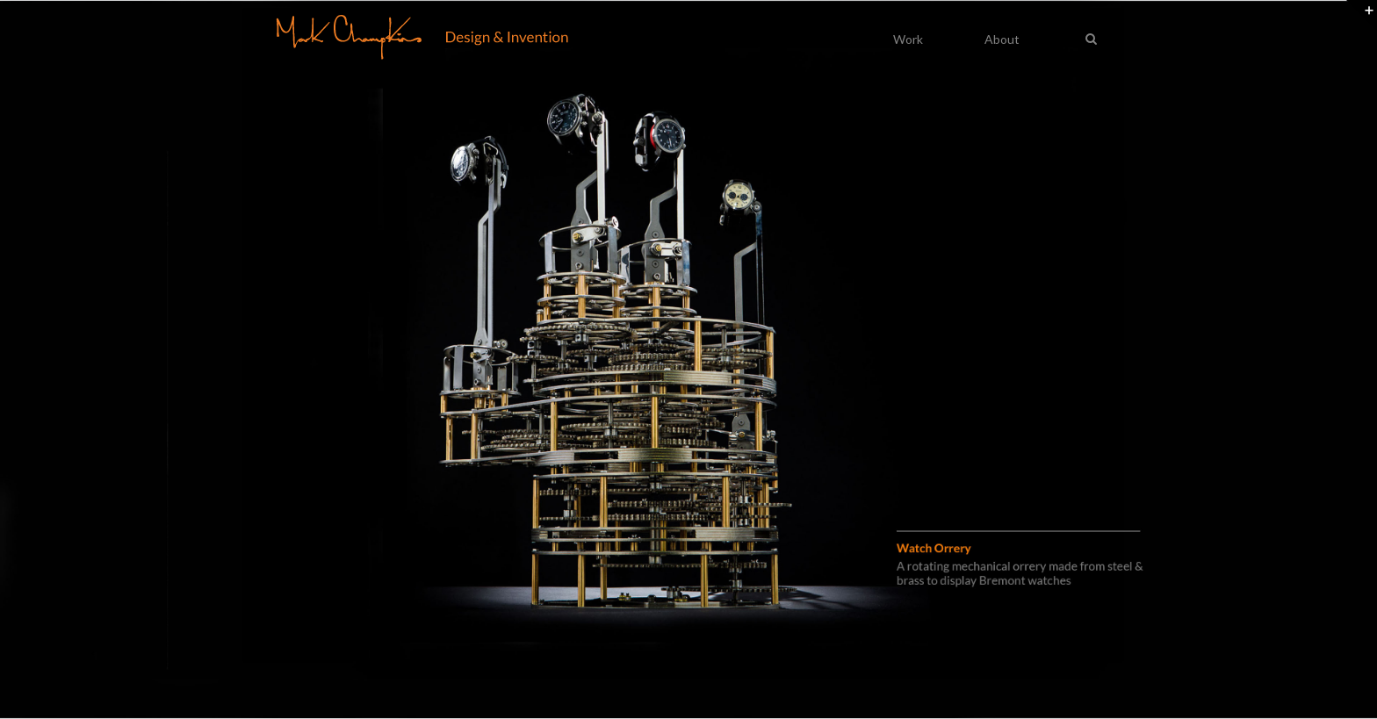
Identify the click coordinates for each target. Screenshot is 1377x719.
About (1002, 39)
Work (908, 39)
